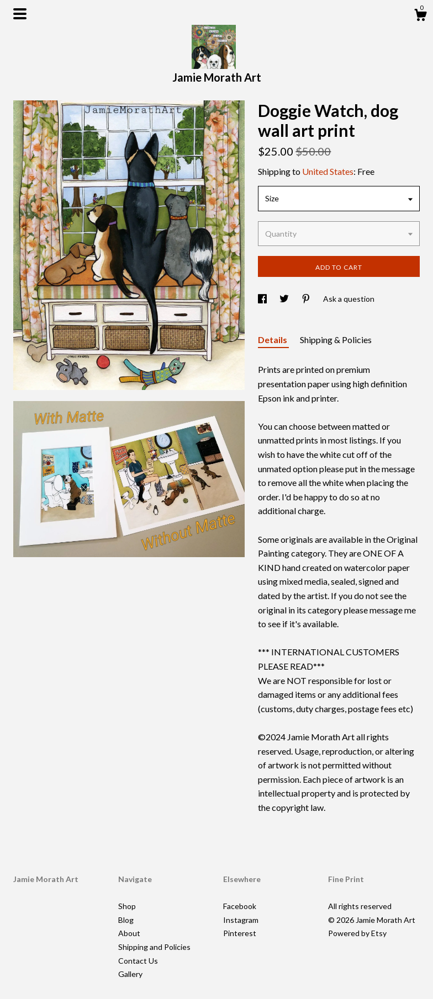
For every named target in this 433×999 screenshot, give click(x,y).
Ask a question (348, 298)
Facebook (239, 906)
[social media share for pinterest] (307, 298)
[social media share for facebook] (263, 298)
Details (273, 339)
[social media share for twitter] (285, 298)
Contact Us (138, 960)
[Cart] (420, 16)
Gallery (130, 974)
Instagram (240, 920)
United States (327, 171)
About (129, 933)
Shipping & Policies (336, 339)
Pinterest (239, 933)
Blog (126, 920)
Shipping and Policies (154, 947)
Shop (127, 906)
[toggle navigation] (20, 13)
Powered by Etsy (357, 933)
